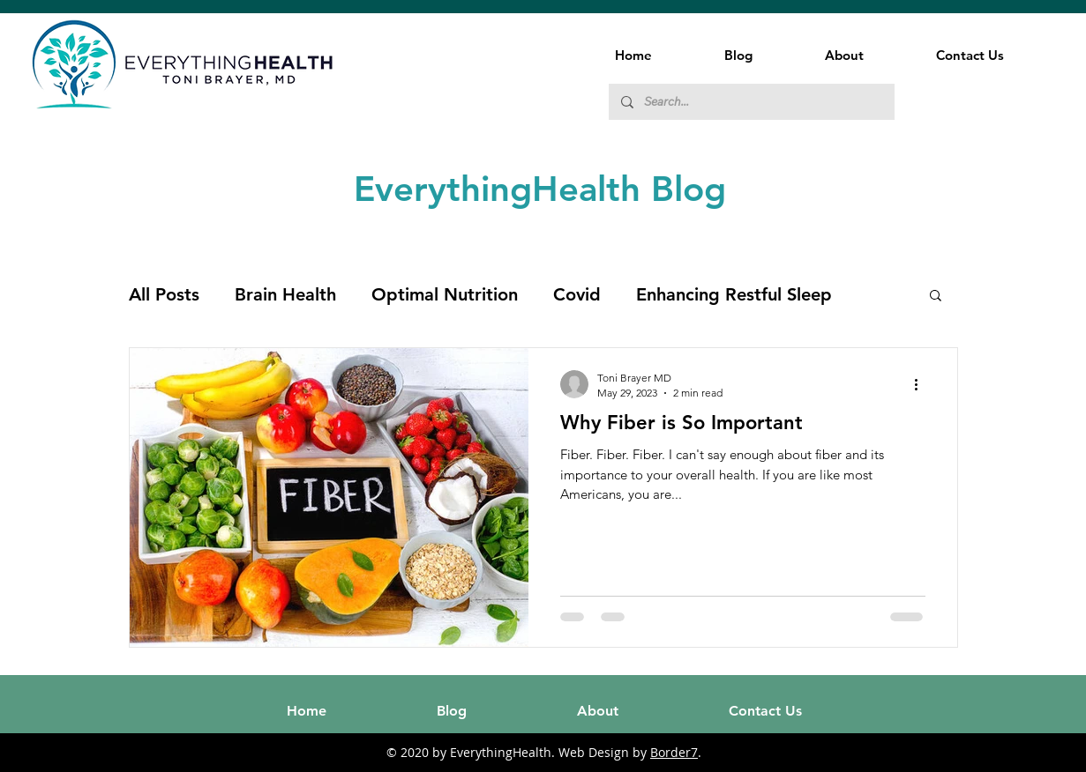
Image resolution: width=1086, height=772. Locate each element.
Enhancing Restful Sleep (734, 294)
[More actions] (922, 384)
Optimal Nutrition (444, 294)
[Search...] (751, 102)
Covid (577, 294)
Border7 (674, 752)
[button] (935, 296)
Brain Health (285, 294)
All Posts (164, 294)
